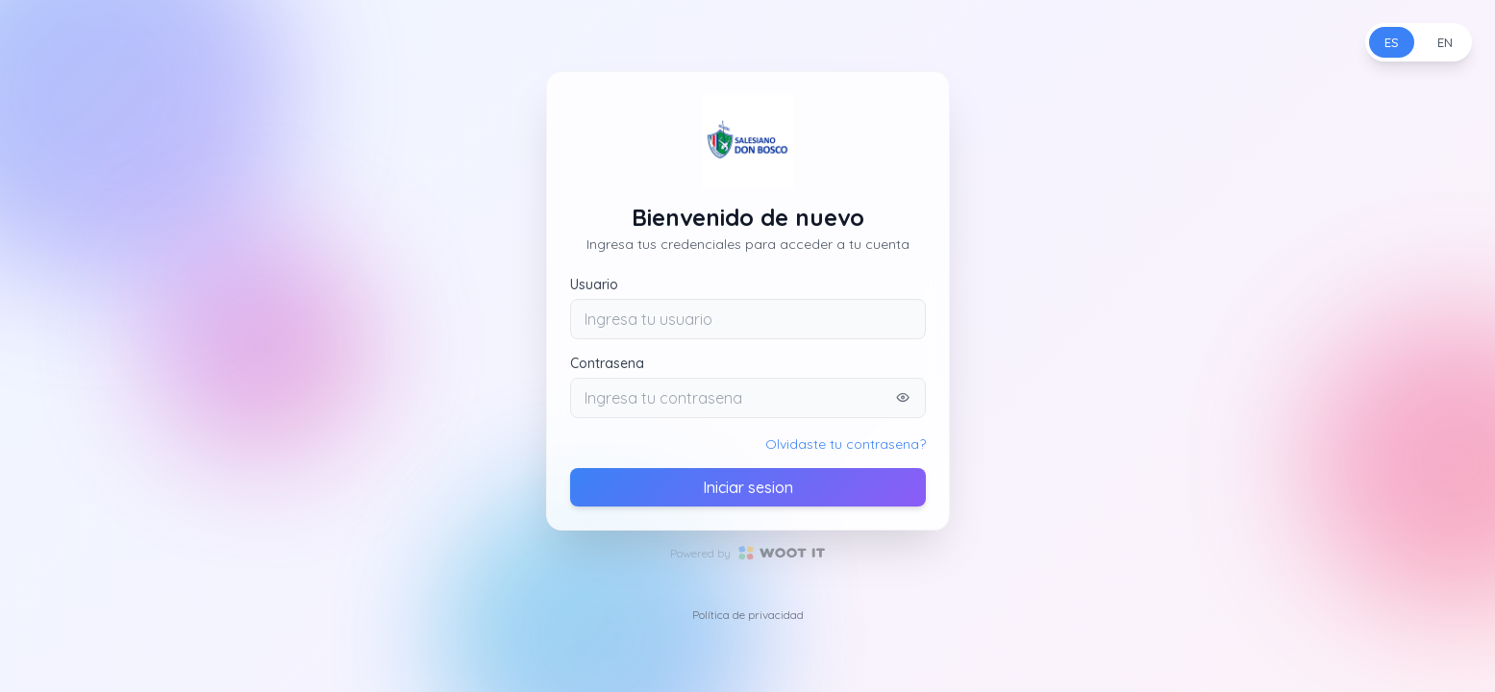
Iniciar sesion (748, 487)
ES (1391, 42)
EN (1445, 42)
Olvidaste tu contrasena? (845, 444)
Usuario (594, 284)
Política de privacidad (748, 614)
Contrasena (607, 363)
